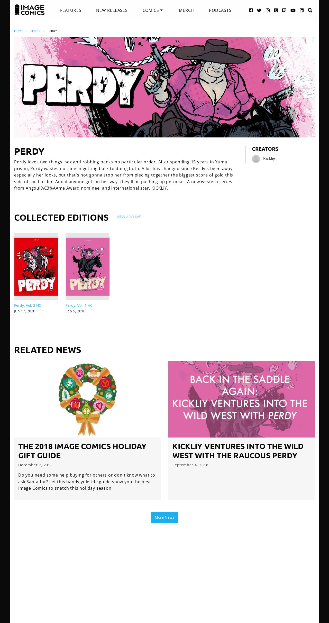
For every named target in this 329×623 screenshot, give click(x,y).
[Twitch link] (284, 10)
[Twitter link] (259, 10)
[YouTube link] (293, 10)
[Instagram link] (268, 10)
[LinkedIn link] (302, 10)
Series (35, 31)
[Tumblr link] (276, 10)
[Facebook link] (251, 10)
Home (18, 31)
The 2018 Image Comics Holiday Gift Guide (82, 450)
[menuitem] (70, 10)
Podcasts (220, 10)
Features (70, 10)
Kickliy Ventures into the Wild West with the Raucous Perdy (238, 450)
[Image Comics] (29, 10)
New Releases (112, 10)
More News (164, 517)
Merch (186, 10)
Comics (151, 10)
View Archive (129, 216)
